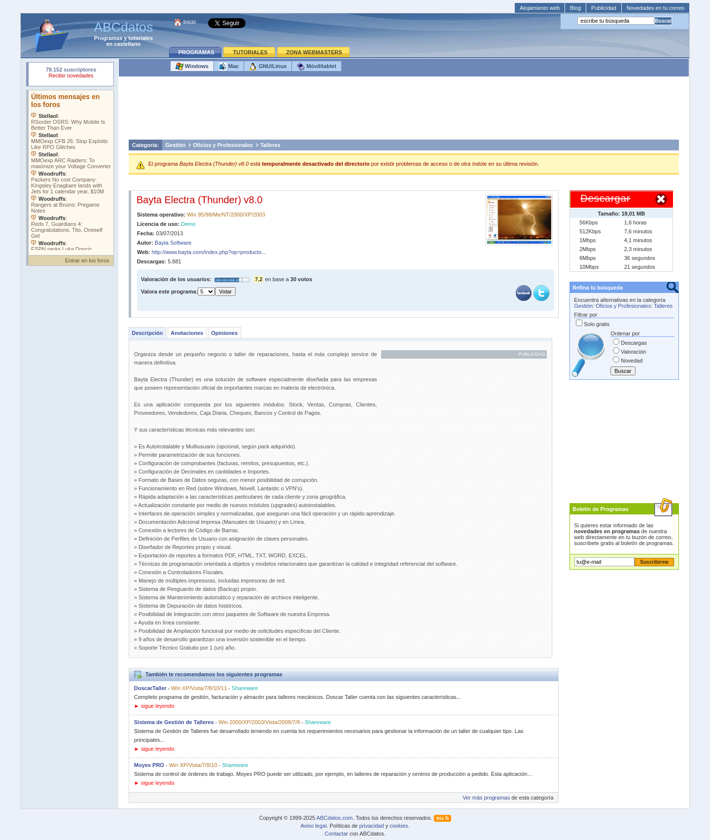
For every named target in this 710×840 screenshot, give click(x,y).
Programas (108, 38)
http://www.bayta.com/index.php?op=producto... (209, 252)
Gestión (175, 145)
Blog (575, 8)
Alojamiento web (540, 8)
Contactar (336, 834)
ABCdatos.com (335, 818)
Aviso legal (313, 826)
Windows (192, 67)
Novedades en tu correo (655, 8)
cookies (399, 826)
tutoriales (140, 38)
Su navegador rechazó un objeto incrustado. (71, 74)
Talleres (270, 145)
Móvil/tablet (316, 67)
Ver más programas (486, 798)
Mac (229, 67)
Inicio (189, 22)
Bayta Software (173, 243)
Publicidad (603, 8)
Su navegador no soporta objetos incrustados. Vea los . (71, 170)
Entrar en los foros (87, 260)
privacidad (371, 826)
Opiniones (224, 333)
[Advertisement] (403, 110)
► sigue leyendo (154, 706)
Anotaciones (187, 333)
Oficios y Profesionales (223, 145)
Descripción (147, 333)
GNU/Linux (267, 67)
